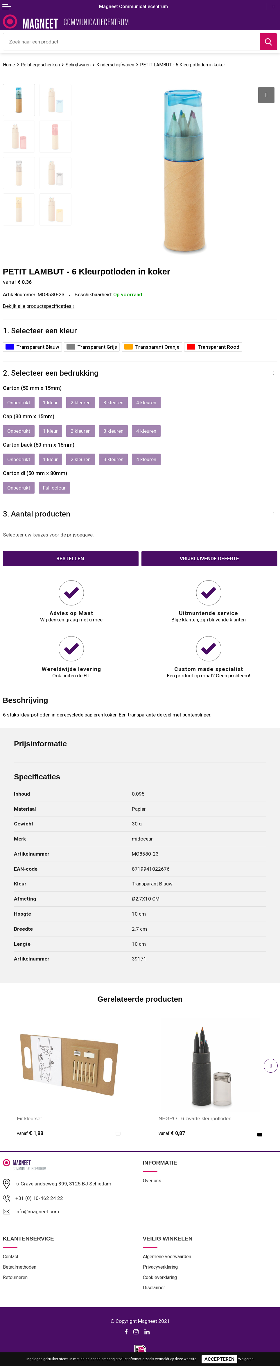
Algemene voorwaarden (167, 1257)
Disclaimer (154, 1288)
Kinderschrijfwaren (117, 65)
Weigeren (246, 1359)
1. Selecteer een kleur (40, 330)
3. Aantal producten (36, 514)
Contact (11, 1257)
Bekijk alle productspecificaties (39, 306)
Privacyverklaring (160, 1267)
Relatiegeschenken (41, 65)
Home (9, 65)
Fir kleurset (29, 1118)
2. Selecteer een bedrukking (50, 373)
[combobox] (131, 41)
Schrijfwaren (79, 65)
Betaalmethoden (19, 1267)
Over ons (152, 1180)
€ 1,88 (30, 1133)
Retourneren (15, 1277)
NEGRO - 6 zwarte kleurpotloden (195, 1118)
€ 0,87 (172, 1133)
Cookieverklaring (160, 1277)
